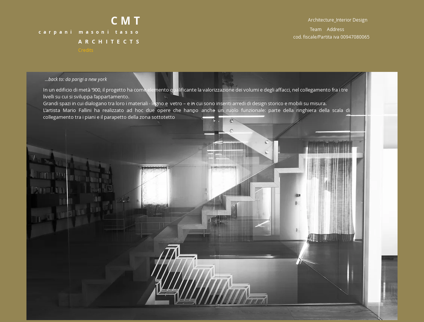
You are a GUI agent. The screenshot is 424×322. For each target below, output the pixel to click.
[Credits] (85, 50)
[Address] (335, 29)
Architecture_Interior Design (337, 20)
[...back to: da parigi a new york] (75, 79)
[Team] (316, 29)
